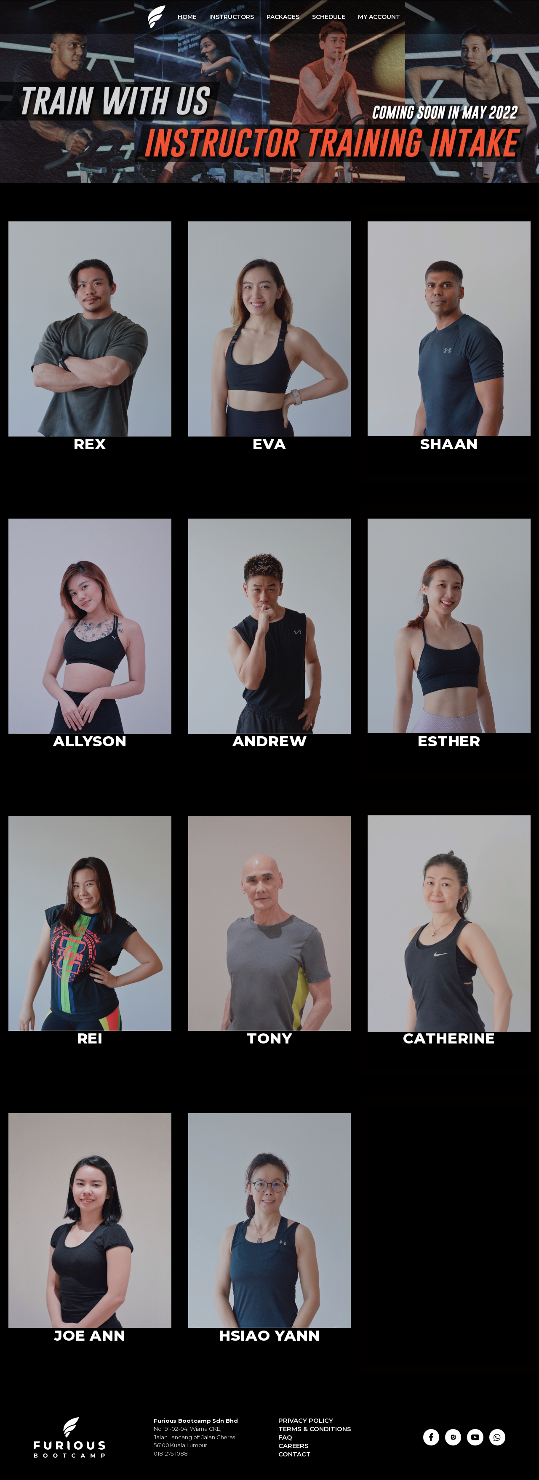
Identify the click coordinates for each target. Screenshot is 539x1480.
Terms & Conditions (314, 1429)
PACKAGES (283, 17)
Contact (294, 1454)
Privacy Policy (305, 1420)
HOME (187, 17)
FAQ (285, 1437)
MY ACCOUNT (379, 17)
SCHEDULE (328, 17)
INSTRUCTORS (231, 17)
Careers (293, 1446)
